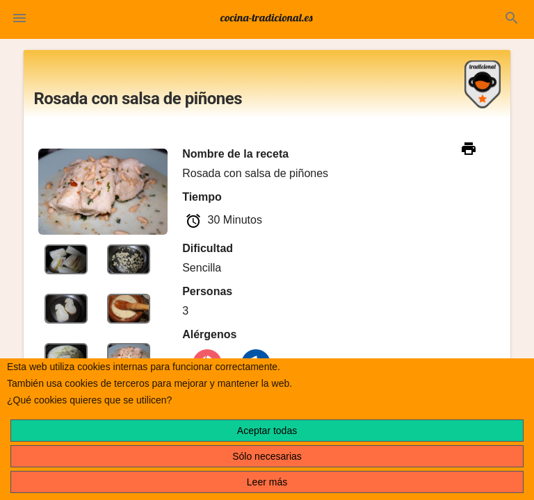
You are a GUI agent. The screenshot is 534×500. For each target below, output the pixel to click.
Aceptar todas (267, 430)
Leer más (267, 482)
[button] (19, 19)
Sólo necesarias (267, 456)
